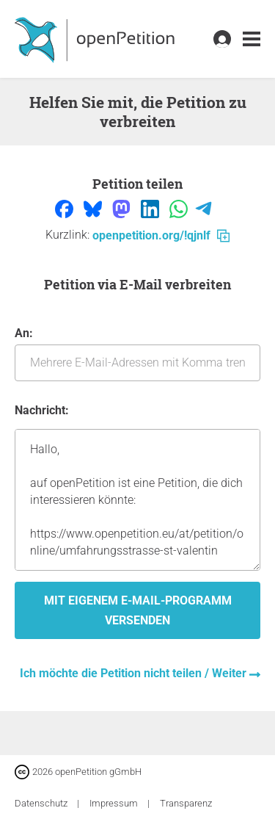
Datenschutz (42, 803)
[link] (251, 39)
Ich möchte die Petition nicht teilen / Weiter (134, 673)
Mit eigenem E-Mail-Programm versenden (138, 610)
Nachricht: (42, 410)
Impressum (114, 803)
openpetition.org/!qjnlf (161, 235)
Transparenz (186, 803)
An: (137, 353)
